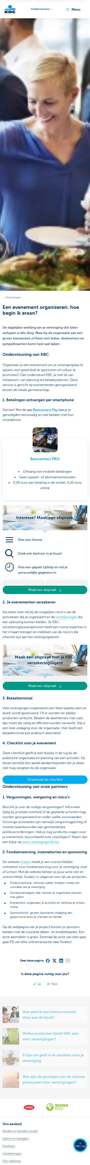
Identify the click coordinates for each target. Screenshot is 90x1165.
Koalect (26, 862)
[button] (73, 9)
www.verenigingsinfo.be (40, 842)
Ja (37, 984)
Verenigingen (13, 297)
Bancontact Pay (45, 410)
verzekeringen (66, 617)
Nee (52, 984)
